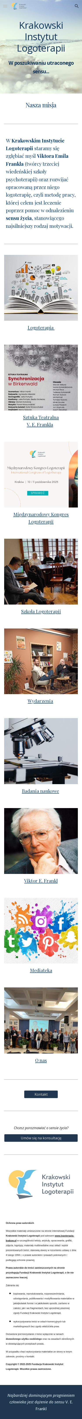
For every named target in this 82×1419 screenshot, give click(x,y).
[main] (41, 46)
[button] (5, 6)
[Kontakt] (41, 1094)
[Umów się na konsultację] (41, 1138)
